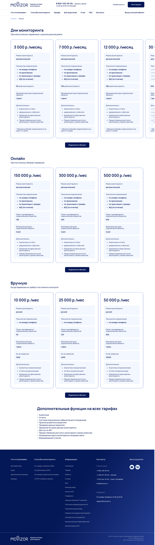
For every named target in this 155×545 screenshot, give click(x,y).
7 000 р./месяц (72, 47)
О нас (83, 12)
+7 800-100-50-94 (102, 471)
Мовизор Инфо (70, 487)
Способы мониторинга (40, 12)
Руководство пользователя (75, 517)
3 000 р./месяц (28, 47)
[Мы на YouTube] (132, 467)
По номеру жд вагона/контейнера (46, 474)
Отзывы (68, 479)
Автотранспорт (16, 466)
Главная (13, 18)
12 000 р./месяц (118, 47)
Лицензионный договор (73, 509)
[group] (32, 215)
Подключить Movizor (77, 145)
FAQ (90, 12)
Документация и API (72, 526)
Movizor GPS (69, 492)
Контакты (100, 12)
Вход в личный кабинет (134, 12)
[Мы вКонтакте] (137, 467)
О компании (69, 466)
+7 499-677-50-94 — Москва (106, 475)
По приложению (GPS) (42, 470)
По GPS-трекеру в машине (43, 479)
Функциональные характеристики (77, 522)
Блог (66, 483)
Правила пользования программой (77, 513)
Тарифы (57, 12)
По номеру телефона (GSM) (44, 466)
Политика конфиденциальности (76, 504)
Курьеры (14, 479)
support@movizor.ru (103, 501)
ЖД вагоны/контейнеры (19, 474)
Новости (68, 474)
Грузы (13, 470)
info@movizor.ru (119, 4)
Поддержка (69, 496)
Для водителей (70, 12)
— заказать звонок (71, 4)
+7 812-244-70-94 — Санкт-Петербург (109, 479)
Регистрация (136, 5)
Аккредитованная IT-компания (76, 500)
